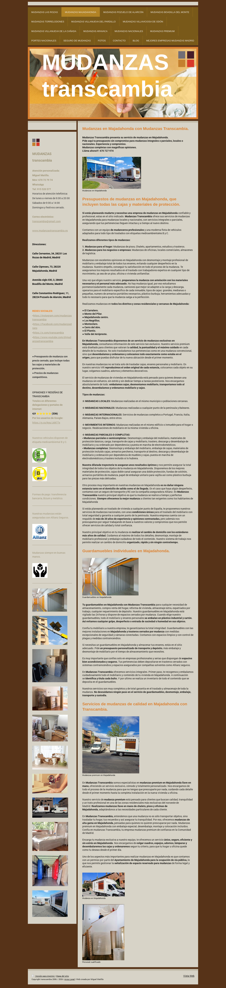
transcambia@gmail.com (46, 221)
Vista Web (188, 976)
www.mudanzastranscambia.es (50, 230)
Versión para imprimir (43, 976)
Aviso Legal (69, 979)
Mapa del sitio (62, 976)
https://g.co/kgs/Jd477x (46, 422)
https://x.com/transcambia (48, 332)
